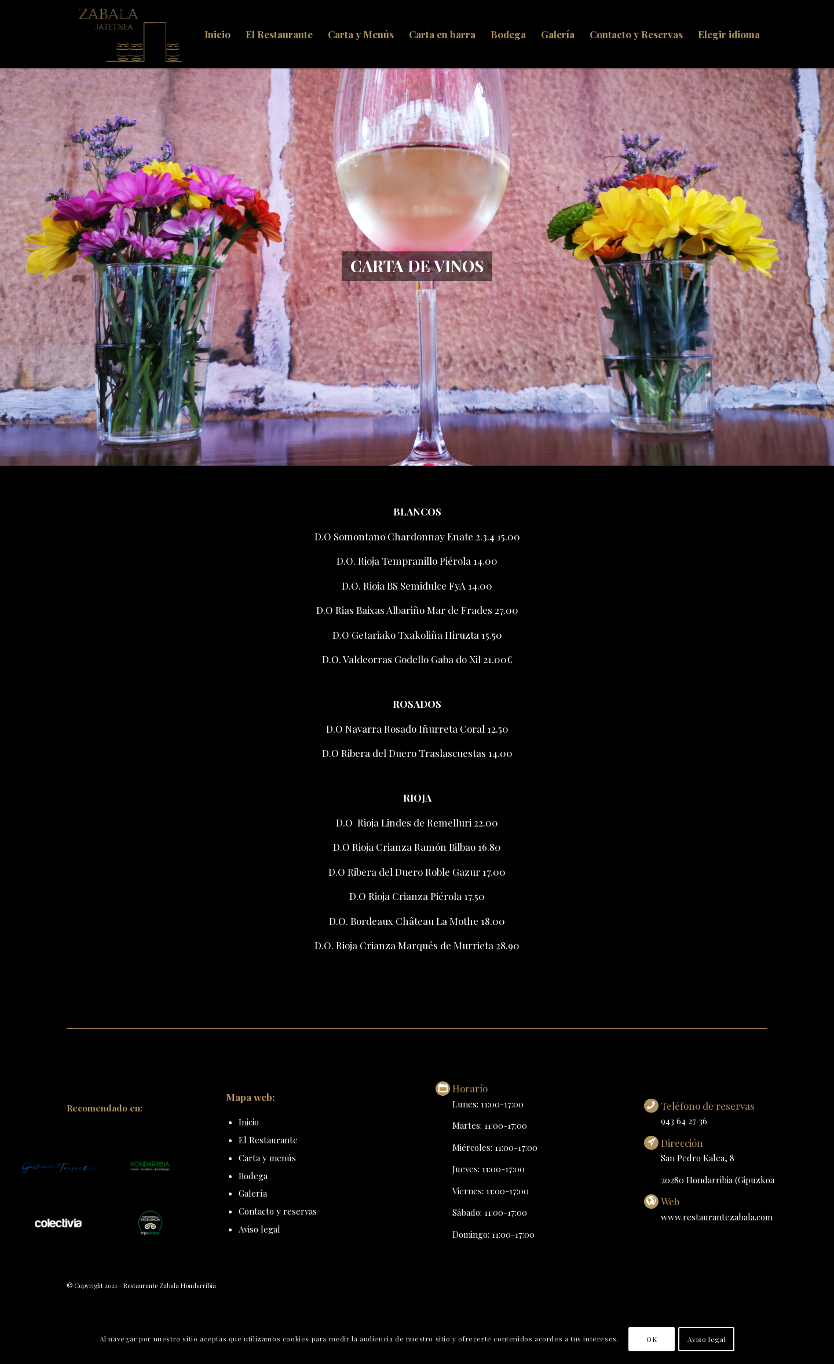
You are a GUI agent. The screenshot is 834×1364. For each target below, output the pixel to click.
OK (651, 1339)
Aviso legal (259, 1229)
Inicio (249, 1122)
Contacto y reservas (278, 1211)
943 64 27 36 (684, 1121)
